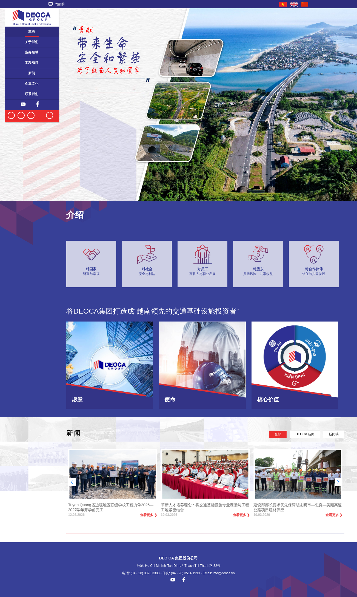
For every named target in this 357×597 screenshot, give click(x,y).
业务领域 (32, 52)
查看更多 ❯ (148, 516)
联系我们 (32, 94)
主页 (31, 31)
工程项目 (32, 63)
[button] (338, 482)
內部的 (56, 4)
